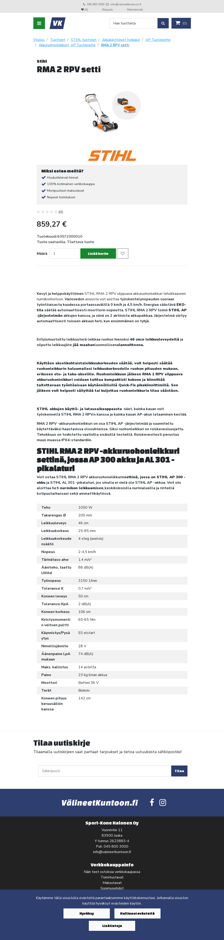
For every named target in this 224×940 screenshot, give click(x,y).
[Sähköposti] (104, 770)
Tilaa (179, 771)
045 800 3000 (95, 4)
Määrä (42, 253)
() (181, 23)
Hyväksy (86, 913)
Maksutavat (112, 882)
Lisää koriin (98, 253)
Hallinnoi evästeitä (137, 913)
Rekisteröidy (135, 9)
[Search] (133, 23)
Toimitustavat (112, 877)
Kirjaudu (107, 9)
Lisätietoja (112, 926)
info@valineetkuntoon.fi (126, 4)
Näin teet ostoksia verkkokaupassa (112, 871)
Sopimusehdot (112, 888)
